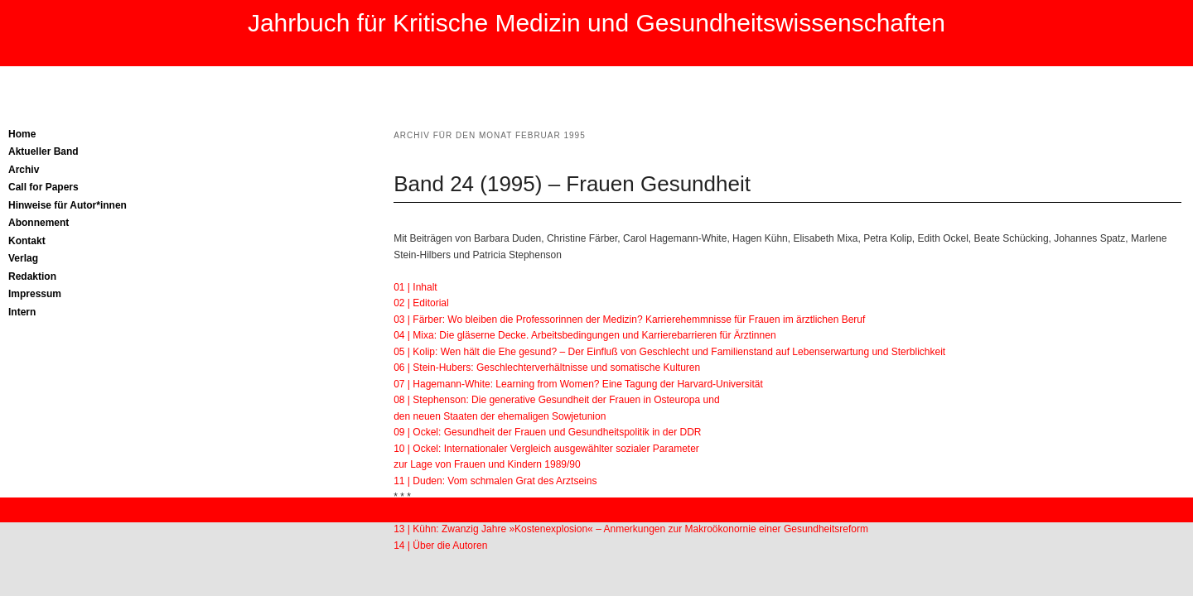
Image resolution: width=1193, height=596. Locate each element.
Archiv (23, 169)
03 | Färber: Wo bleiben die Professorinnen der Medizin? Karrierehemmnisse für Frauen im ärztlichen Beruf (629, 319)
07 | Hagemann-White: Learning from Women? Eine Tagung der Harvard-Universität (578, 384)
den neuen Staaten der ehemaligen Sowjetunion (500, 416)
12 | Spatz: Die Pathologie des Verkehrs (481, 513)
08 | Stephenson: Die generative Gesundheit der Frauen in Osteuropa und (556, 400)
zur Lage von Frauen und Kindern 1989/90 (487, 464)
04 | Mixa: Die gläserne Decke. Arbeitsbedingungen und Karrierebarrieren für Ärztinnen (584, 335)
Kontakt (27, 241)
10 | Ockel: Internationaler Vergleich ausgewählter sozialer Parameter (546, 448)
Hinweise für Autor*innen (67, 205)
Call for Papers (43, 187)
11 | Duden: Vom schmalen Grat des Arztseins (495, 481)
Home (22, 134)
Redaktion (32, 276)
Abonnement (38, 222)
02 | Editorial (421, 303)
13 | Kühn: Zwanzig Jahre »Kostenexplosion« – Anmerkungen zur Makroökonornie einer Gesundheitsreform (631, 529)
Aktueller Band (43, 151)
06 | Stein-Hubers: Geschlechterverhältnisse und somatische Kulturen (547, 367)
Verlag (23, 258)
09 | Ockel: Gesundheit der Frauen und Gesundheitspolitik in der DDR (547, 432)
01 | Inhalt (415, 287)
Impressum (34, 294)
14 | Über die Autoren (440, 545)
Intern (22, 312)
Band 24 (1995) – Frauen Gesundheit (572, 183)
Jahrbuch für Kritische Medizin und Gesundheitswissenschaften (596, 22)
